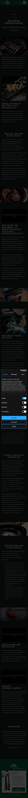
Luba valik (14, 422)
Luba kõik (14, 417)
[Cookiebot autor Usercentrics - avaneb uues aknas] (20, 370)
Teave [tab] (22, 374)
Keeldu (14, 426)
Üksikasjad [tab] (14, 374)
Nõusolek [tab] (5, 374)
